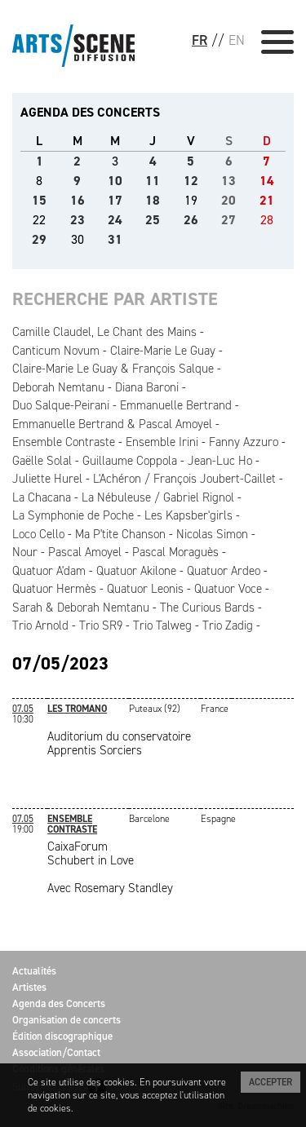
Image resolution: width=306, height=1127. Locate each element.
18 (152, 200)
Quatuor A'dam (49, 571)
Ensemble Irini (162, 442)
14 (266, 180)
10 (115, 180)
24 (115, 219)
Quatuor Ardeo (223, 571)
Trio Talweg (162, 625)
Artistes (29, 987)
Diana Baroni (147, 387)
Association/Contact (56, 1052)
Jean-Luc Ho (220, 461)
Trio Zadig (227, 625)
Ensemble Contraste (63, 442)
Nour (25, 552)
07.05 (22, 708)
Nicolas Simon (212, 534)
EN (236, 40)
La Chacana (41, 497)
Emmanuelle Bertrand (176, 405)
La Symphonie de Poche (73, 515)
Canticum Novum (56, 351)
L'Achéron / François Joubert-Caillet (184, 479)
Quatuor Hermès (54, 589)
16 (77, 200)
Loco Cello (38, 534)
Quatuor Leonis (145, 589)
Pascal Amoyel (85, 552)
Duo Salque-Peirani (60, 405)
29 (39, 239)
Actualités (34, 971)
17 (115, 200)
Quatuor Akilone (136, 571)
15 (39, 200)
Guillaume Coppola (129, 461)
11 (152, 180)
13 (228, 180)
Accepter (270, 1082)
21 (266, 200)
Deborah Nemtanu (58, 387)
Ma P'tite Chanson (120, 534)
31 (115, 239)
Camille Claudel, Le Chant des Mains (104, 332)
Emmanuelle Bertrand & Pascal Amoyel (112, 424)
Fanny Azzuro (243, 442)
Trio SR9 (100, 625)
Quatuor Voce (228, 589)
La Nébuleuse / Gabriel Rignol (158, 497)
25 (152, 219)
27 (228, 219)
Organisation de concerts (66, 1020)
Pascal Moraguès (175, 552)
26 (191, 219)
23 (77, 219)
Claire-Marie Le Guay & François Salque (113, 368)
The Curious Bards (207, 607)
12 (191, 180)
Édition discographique (62, 1036)
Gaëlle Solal (42, 461)
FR (199, 40)
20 (228, 200)
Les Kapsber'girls (188, 515)
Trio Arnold (40, 625)
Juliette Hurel (47, 479)
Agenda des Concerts (58, 1003)
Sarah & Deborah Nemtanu (80, 607)
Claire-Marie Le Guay (162, 351)
